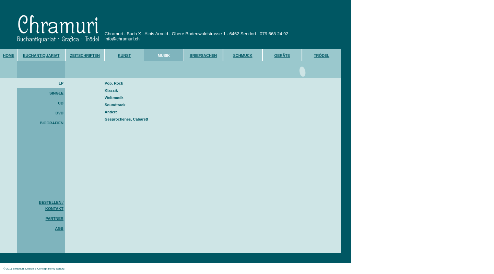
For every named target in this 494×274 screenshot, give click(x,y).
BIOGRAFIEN (51, 123)
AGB (59, 228)
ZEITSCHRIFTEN (85, 55)
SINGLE (56, 93)
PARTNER (54, 218)
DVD (59, 113)
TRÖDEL (321, 55)
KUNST (124, 55)
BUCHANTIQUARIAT (41, 55)
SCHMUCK (242, 55)
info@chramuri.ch (122, 38)
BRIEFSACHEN (203, 55)
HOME (8, 55)
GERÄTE (282, 55)
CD (60, 103)
